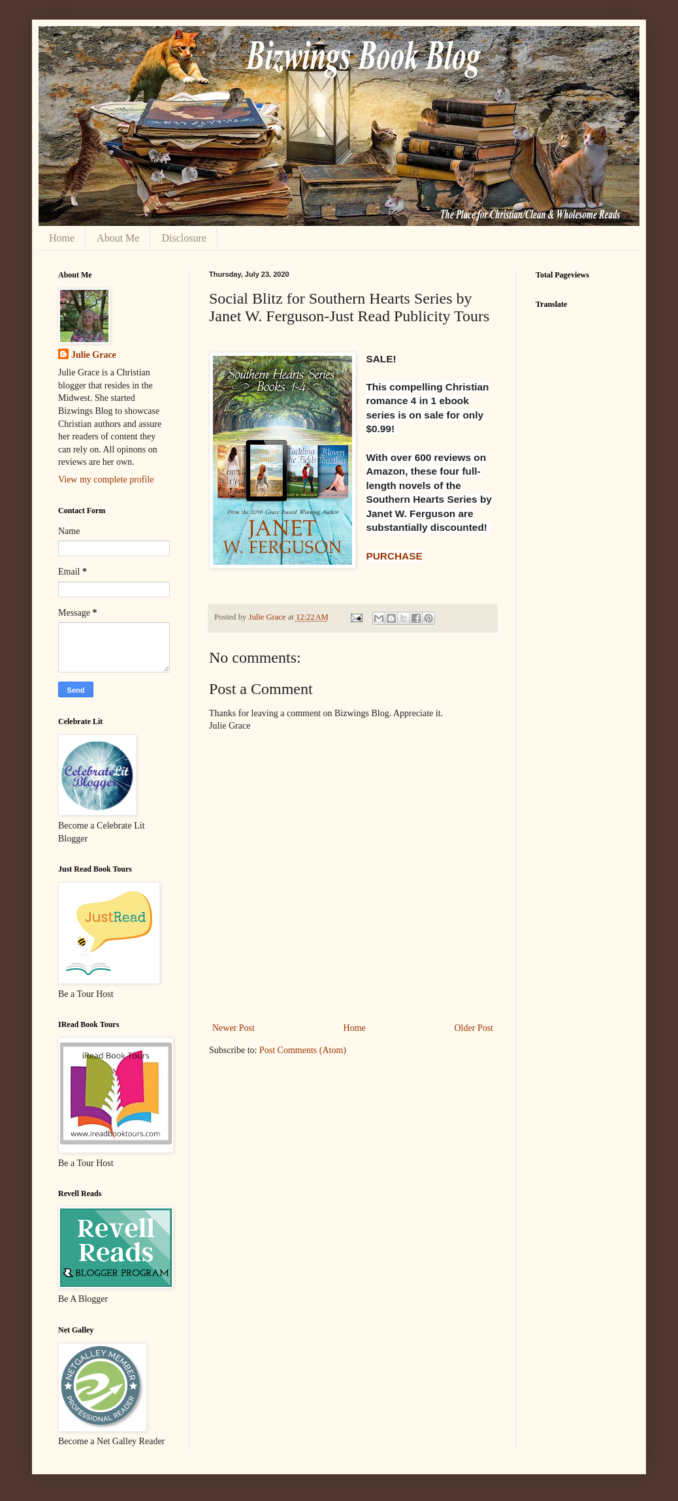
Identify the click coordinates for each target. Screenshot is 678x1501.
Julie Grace (93, 355)
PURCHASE (394, 555)
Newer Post (233, 1028)
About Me (118, 238)
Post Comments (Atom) (302, 1050)
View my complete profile (106, 479)
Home (61, 238)
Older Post (474, 1028)
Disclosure (183, 238)
